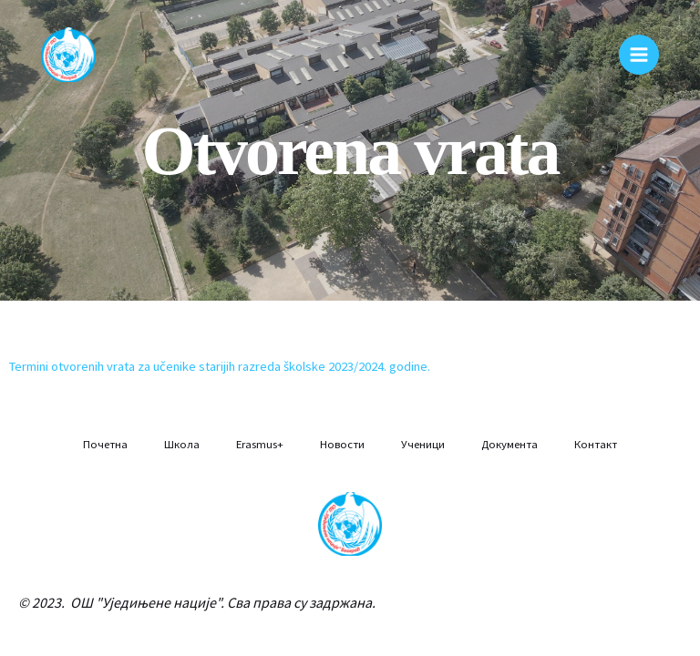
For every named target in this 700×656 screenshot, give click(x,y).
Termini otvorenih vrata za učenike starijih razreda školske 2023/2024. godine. (219, 366)
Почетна (105, 443)
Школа (182, 443)
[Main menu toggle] (639, 55)
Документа (509, 443)
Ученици (423, 443)
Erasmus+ (259, 443)
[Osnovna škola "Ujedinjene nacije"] (68, 54)
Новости (342, 443)
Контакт (595, 443)
